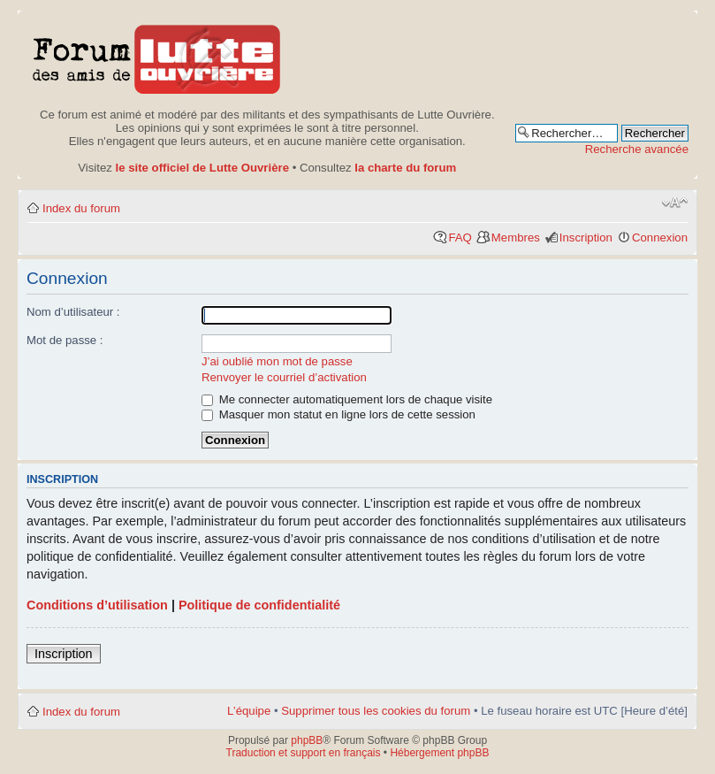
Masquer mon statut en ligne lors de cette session (338, 414)
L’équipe (248, 710)
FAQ (459, 237)
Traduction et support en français (303, 753)
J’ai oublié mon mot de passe (277, 361)
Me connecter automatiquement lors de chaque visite (347, 399)
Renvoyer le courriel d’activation (284, 377)
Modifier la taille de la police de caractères (675, 203)
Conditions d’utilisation (97, 605)
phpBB (307, 740)
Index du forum (81, 208)
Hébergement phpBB (439, 753)
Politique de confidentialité (259, 605)
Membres (515, 237)
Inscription (585, 237)
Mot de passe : (65, 340)
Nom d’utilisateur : (73, 311)
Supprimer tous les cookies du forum (375, 710)
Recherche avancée (636, 149)
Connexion (660, 237)
